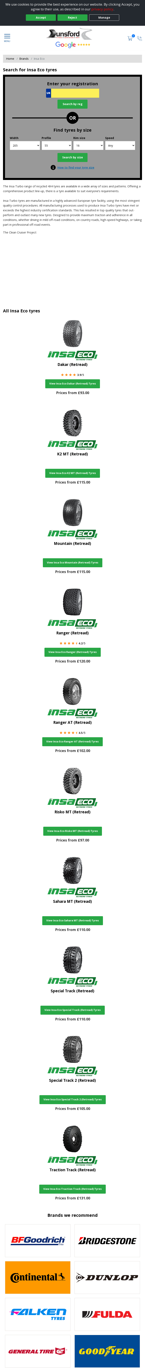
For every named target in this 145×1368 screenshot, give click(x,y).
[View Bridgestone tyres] (107, 1240)
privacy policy (102, 9)
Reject (72, 17)
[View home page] (72, 34)
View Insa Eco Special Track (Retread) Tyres (72, 1010)
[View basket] (130, 38)
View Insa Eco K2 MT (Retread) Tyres (72, 473)
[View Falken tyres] (37, 1314)
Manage (104, 17)
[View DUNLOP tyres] (107, 1277)
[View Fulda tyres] (107, 1314)
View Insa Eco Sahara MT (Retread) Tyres (72, 920)
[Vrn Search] (72, 93)
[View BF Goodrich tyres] (37, 1240)
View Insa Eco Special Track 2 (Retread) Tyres (72, 1099)
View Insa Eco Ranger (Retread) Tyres (72, 652)
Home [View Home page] (10, 59)
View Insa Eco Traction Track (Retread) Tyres (72, 1189)
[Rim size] (88, 145)
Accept (41, 17)
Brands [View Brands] (24, 59)
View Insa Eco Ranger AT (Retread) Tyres (72, 741)
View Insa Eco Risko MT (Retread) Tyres (72, 831)
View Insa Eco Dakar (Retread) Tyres (72, 383)
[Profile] (57, 145)
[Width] (25, 145)
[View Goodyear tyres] (107, 1351)
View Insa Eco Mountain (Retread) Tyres (72, 562)
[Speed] (120, 145)
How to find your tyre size (75, 167)
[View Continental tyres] (37, 1277)
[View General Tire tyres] (37, 1351)
